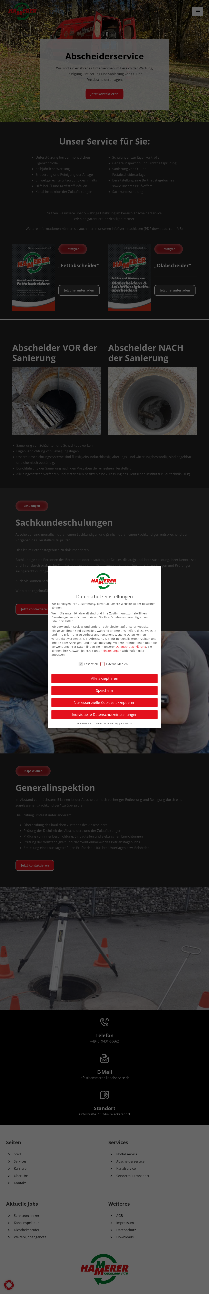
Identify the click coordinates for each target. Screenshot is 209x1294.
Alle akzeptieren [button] (104, 678)
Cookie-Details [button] (84, 723)
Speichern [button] (104, 690)
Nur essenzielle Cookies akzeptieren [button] (104, 702)
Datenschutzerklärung (131, 647)
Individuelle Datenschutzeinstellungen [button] (104, 714)
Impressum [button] (127, 723)
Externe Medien (114, 664)
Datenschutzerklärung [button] (106, 723)
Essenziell (88, 664)
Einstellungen (111, 651)
